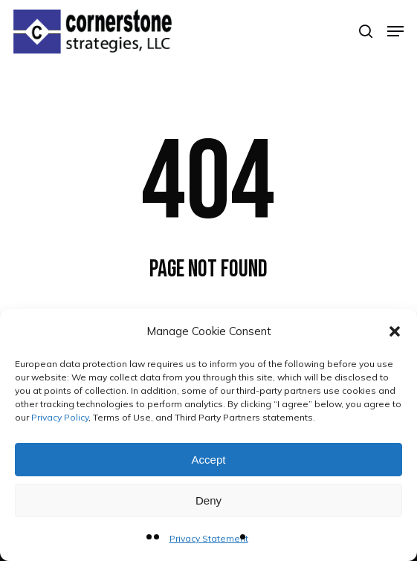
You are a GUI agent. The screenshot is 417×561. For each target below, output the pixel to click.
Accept (209, 459)
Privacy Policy (59, 417)
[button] (394, 331)
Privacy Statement (208, 538)
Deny (208, 500)
